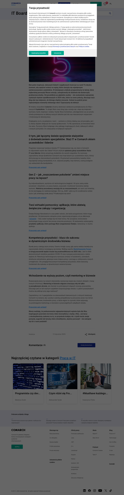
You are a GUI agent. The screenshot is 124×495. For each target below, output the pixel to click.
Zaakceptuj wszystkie (38, 53)
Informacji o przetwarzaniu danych (63, 46)
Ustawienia (57, 53)
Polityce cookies (84, 46)
